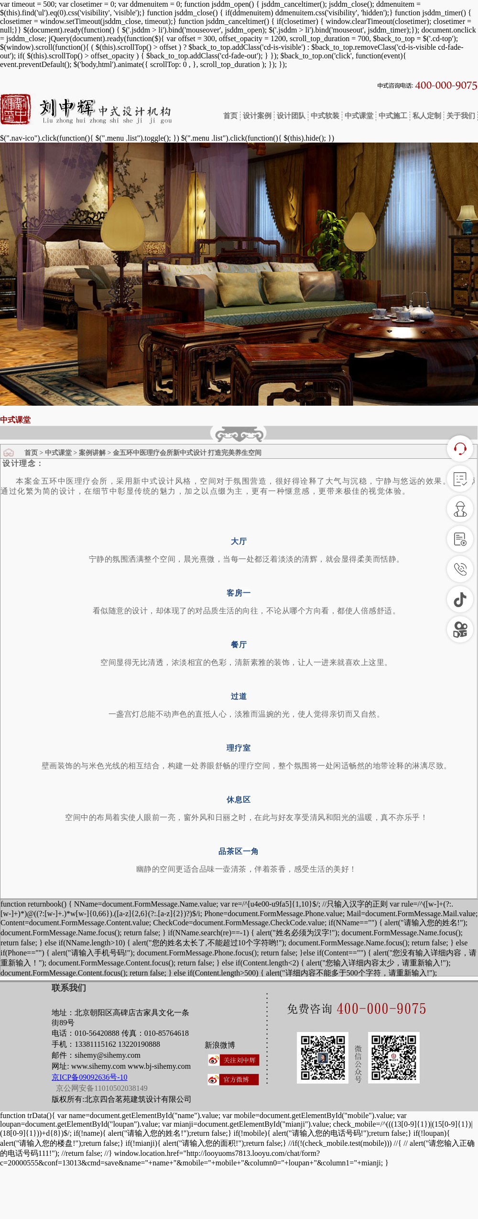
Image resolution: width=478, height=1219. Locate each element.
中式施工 (393, 116)
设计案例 (257, 116)
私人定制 (427, 116)
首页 (231, 116)
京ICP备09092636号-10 (89, 1077)
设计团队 (291, 116)
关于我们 (460, 116)
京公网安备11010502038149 (100, 1088)
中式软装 (325, 116)
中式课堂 (359, 116)
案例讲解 (92, 452)
